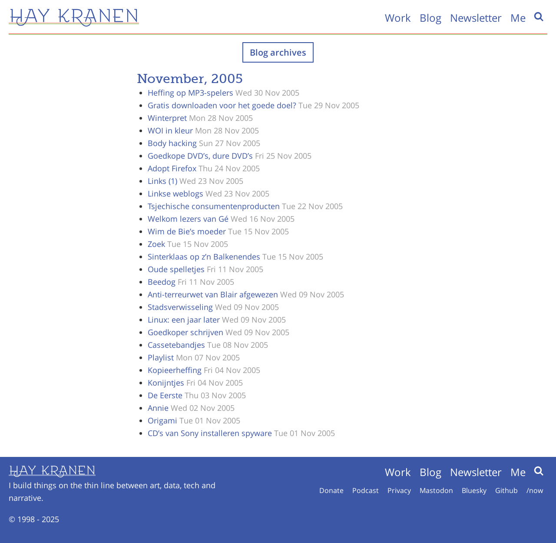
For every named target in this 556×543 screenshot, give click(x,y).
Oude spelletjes (176, 269)
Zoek (156, 244)
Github (506, 490)
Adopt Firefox (172, 168)
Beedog (161, 281)
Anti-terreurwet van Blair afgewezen (213, 294)
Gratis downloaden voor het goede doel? (222, 105)
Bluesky (474, 490)
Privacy (399, 490)
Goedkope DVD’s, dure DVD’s (200, 155)
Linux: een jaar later (184, 319)
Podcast (365, 490)
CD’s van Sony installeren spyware (210, 433)
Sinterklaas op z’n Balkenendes (204, 256)
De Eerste (165, 395)
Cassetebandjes (176, 345)
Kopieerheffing (175, 370)
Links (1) (162, 181)
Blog (430, 17)
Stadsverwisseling (180, 307)
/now (534, 490)
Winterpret (167, 118)
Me (518, 17)
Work (398, 17)
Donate (331, 490)
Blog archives (278, 52)
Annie (158, 408)
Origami (162, 420)
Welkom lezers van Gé (188, 218)
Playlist (161, 357)
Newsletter (476, 17)
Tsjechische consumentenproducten (214, 206)
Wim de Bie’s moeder (187, 231)
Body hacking (172, 143)
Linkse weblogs (175, 193)
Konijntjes (166, 382)
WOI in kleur (170, 130)
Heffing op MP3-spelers (190, 92)
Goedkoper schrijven (185, 332)
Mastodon (436, 490)
